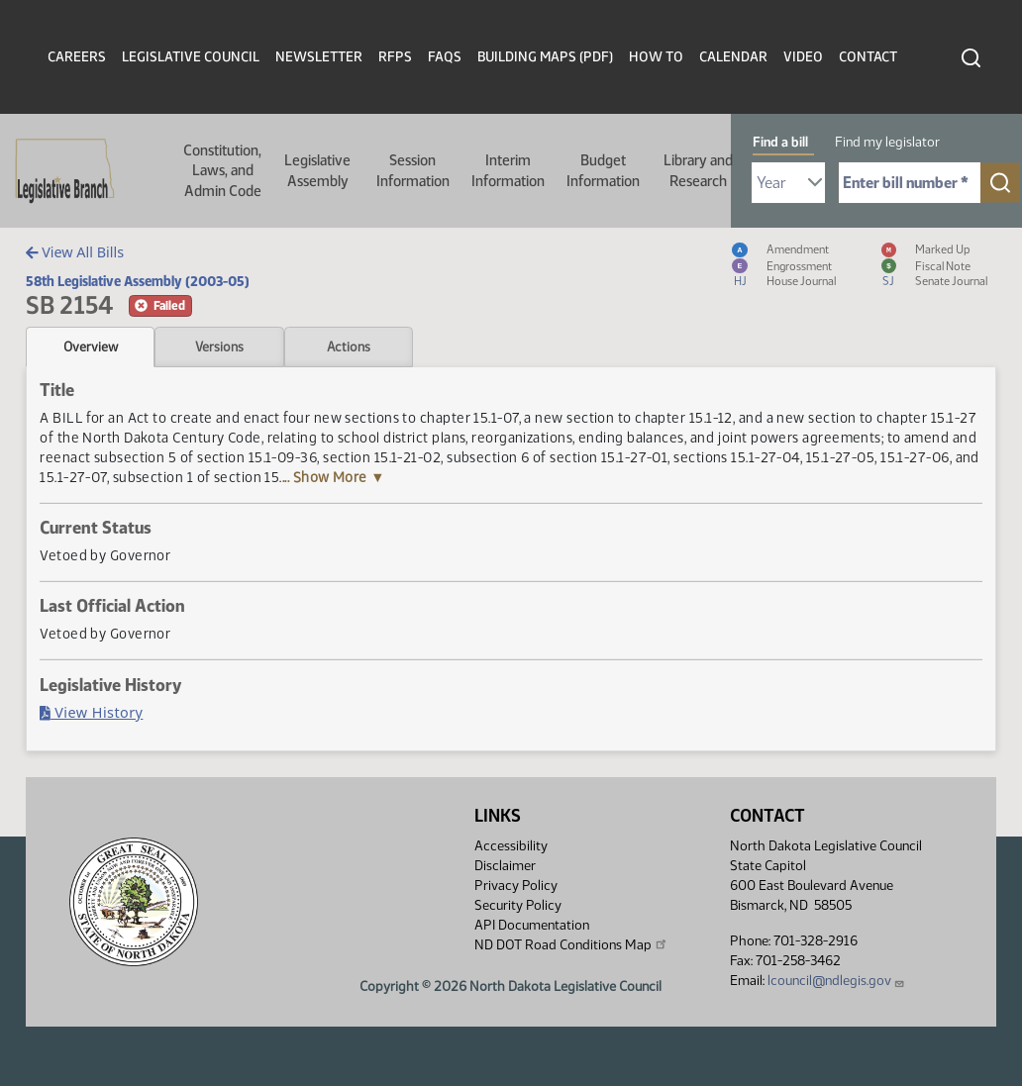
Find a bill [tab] (780, 142)
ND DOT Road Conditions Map (571, 944)
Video (803, 57)
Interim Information (508, 170)
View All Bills (75, 252)
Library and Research (698, 170)
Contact (868, 57)
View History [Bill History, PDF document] (91, 712)
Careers (77, 57)
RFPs (395, 57)
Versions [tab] (219, 346)
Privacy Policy (516, 885)
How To (656, 57)
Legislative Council (190, 57)
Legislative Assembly (317, 170)
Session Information (413, 170)
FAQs (444, 57)
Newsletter (318, 57)
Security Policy (518, 905)
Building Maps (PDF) (545, 57)
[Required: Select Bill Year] (788, 182)
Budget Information (603, 170)
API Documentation (531, 925)
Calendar (733, 57)
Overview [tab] (90, 346)
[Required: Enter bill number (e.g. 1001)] (909, 182)
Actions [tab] (348, 346)
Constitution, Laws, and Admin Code (222, 171)
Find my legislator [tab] (887, 142)
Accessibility (511, 846)
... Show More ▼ (333, 477)
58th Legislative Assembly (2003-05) (138, 281)
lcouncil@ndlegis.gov (836, 980)
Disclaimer (505, 865)
